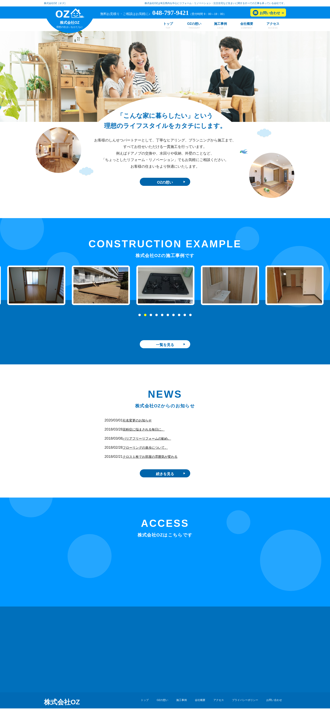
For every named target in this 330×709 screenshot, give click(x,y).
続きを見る (164, 466)
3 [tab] (151, 317)
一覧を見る (165, 335)
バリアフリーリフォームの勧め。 (154, 430)
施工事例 (220, 23)
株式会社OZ (62, 695)
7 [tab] (173, 317)
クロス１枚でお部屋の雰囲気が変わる (157, 448)
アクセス (272, 23)
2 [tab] (145, 317)
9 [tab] (185, 317)
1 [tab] (139, 317)
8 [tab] (179, 317)
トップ (168, 23)
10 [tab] (190, 317)
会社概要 (246, 23)
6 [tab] (168, 317)
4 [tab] (156, 317)
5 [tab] (162, 317)
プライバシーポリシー (238, 694)
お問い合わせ (270, 13)
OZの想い (194, 23)
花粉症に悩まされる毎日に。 (150, 420)
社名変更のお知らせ (143, 411)
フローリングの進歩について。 (152, 439)
